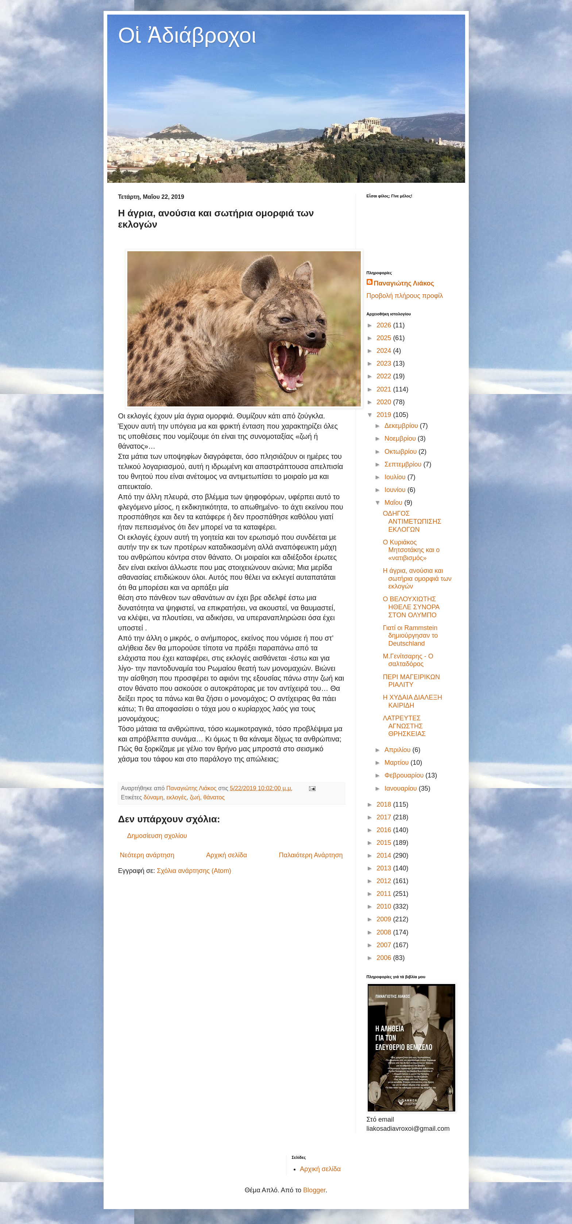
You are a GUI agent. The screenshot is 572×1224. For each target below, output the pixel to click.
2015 (384, 842)
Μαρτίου (397, 762)
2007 (384, 945)
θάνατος (214, 797)
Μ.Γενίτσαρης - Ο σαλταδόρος (408, 660)
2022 (384, 376)
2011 (384, 893)
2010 (384, 906)
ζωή (195, 797)
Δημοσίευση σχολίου (157, 835)
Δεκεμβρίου (402, 425)
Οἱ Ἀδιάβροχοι (187, 35)
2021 (384, 389)
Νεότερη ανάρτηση (147, 855)
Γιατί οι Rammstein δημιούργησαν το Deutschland (410, 635)
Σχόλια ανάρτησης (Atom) (194, 870)
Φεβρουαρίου (404, 775)
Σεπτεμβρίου (404, 464)
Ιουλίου (395, 477)
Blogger (314, 1190)
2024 (384, 350)
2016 (384, 830)
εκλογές (176, 797)
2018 (384, 804)
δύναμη (153, 797)
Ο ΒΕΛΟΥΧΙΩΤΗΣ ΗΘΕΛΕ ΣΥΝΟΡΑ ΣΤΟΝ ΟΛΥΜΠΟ (411, 606)
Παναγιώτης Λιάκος (404, 283)
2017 (384, 817)
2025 (384, 338)
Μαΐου (394, 502)
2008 (384, 932)
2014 (384, 855)
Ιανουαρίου (401, 788)
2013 (384, 868)
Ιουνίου (395, 489)
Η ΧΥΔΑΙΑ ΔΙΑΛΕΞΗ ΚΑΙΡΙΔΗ (412, 701)
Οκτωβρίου (401, 451)
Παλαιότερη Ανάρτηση (311, 855)
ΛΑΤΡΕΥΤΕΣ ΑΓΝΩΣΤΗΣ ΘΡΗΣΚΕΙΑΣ (404, 726)
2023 (384, 363)
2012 (384, 881)
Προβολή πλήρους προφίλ (405, 295)
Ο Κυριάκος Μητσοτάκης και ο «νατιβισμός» (411, 550)
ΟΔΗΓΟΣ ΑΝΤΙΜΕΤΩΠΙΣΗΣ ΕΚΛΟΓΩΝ (412, 521)
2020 (384, 402)
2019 (384, 414)
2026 (384, 325)
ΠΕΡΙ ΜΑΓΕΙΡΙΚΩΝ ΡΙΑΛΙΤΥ (411, 681)
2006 (384, 957)
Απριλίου (398, 749)
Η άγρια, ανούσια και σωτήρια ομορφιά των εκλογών (417, 578)
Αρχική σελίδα (226, 855)
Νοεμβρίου (401, 438)
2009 (384, 919)
